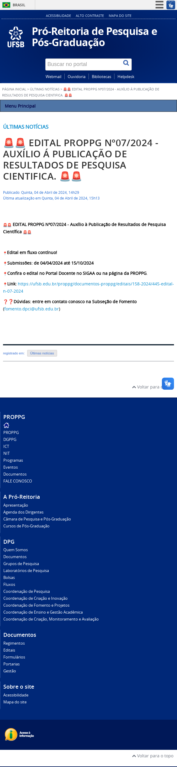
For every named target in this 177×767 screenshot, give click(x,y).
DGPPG (9, 439)
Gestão (9, 671)
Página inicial (14, 89)
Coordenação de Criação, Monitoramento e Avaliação (51, 619)
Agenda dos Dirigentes (23, 512)
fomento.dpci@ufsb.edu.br (31, 309)
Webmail (53, 76)
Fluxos (9, 584)
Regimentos (14, 643)
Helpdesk (125, 76)
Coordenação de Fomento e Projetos (36, 605)
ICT (6, 446)
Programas (13, 460)
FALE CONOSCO (17, 481)
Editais (9, 650)
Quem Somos (15, 549)
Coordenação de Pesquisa (26, 591)
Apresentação (15, 505)
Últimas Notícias (45, 89)
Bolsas (9, 577)
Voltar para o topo (152, 387)
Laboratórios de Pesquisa (26, 570)
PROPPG (11, 432)
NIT (6, 453)
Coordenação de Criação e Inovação (35, 598)
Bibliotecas (101, 76)
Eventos (10, 467)
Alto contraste (90, 15)
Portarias (11, 664)
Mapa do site (120, 15)
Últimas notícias (25, 126)
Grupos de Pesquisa (21, 563)
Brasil (19, 5)
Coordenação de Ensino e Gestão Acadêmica (43, 612)
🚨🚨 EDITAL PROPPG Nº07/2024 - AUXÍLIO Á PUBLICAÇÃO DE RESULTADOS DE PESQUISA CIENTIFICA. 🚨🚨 (80, 159)
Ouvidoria (76, 76)
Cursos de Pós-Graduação (26, 526)
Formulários (14, 657)
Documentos (15, 474)
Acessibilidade (58, 15)
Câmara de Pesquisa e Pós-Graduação (37, 519)
